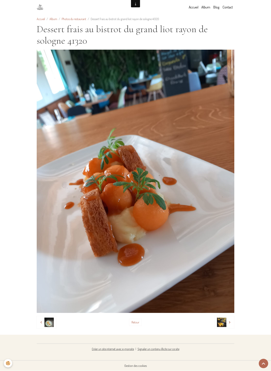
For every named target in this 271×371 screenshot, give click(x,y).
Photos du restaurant (74, 19)
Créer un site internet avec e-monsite (113, 349)
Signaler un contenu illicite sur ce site (158, 349)
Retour (135, 322)
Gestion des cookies (135, 366)
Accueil (193, 7)
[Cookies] (8, 363)
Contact (227, 7)
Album (205, 7)
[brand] (41, 7)
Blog (216, 7)
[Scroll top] (263, 363)
